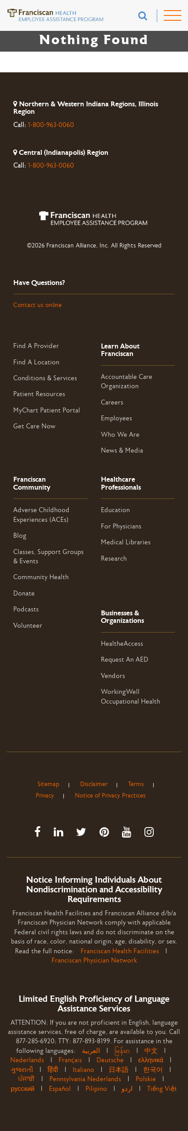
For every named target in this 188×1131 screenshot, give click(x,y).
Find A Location (36, 362)
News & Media (122, 450)
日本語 (119, 1070)
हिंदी (53, 1070)
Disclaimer (93, 784)
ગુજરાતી (22, 1070)
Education (115, 510)
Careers (112, 402)
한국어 (153, 1070)
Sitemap (48, 784)
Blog (19, 535)
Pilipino (96, 1089)
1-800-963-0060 (51, 125)
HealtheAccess (122, 644)
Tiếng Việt (162, 1089)
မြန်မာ (122, 1051)
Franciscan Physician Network (94, 960)
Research (114, 558)
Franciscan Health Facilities (120, 951)
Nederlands (27, 1060)
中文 (151, 1051)
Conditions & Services (45, 378)
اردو (127, 1089)
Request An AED (124, 659)
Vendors (113, 676)
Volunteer (27, 625)
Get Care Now (34, 426)
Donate (24, 593)
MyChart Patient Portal (46, 410)
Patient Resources (39, 394)
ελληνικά (150, 1060)
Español (60, 1089)
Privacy (45, 795)
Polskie (146, 1079)
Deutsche (110, 1060)
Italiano (83, 1070)
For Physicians (121, 526)
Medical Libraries (126, 542)
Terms (136, 784)
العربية (94, 1051)
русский (23, 1089)
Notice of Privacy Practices (110, 795)
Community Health (41, 577)
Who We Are (120, 434)
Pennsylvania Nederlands (85, 1079)
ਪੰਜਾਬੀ (26, 1079)
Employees (116, 418)
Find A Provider (36, 346)
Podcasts (26, 609)
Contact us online (37, 305)
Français (70, 1060)
